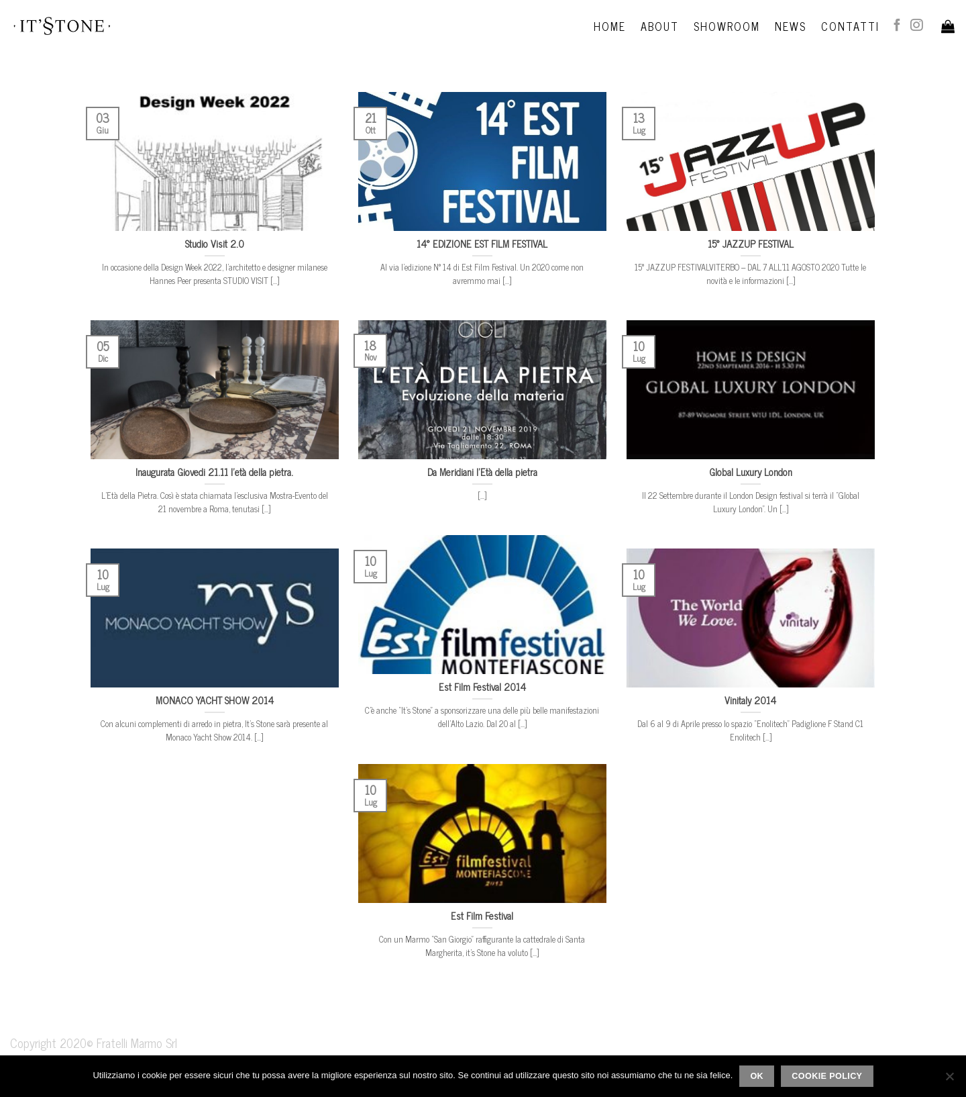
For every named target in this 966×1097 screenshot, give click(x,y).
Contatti (850, 26)
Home (610, 26)
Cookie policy (827, 1076)
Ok (756, 1076)
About (660, 26)
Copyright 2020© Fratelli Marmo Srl (93, 1043)
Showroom (727, 26)
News (790, 26)
